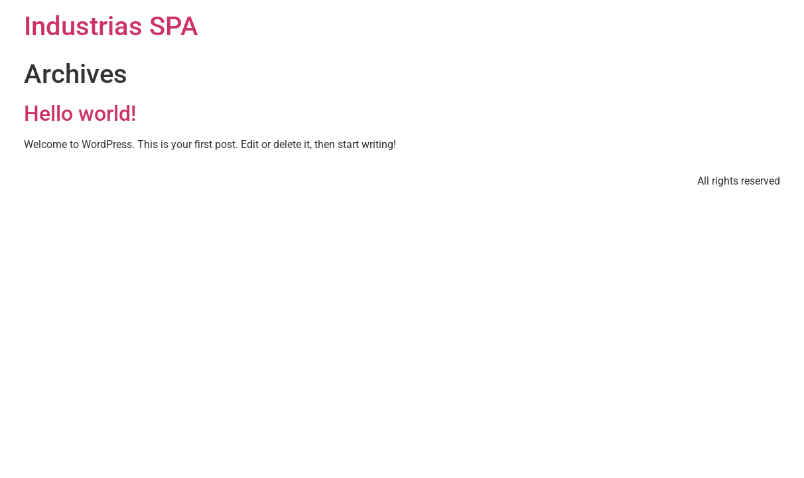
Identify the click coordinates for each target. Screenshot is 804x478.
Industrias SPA (111, 26)
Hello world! (80, 113)
